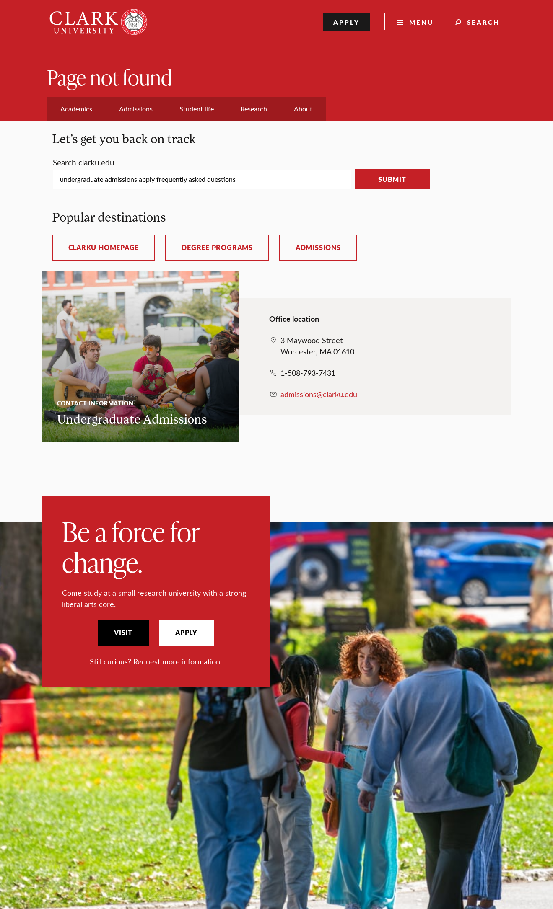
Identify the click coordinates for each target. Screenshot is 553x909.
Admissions (318, 247)
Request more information (176, 661)
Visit (123, 632)
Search (483, 22)
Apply (346, 22)
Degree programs (217, 247)
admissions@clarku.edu (318, 394)
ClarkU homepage (103, 247)
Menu (421, 22)
